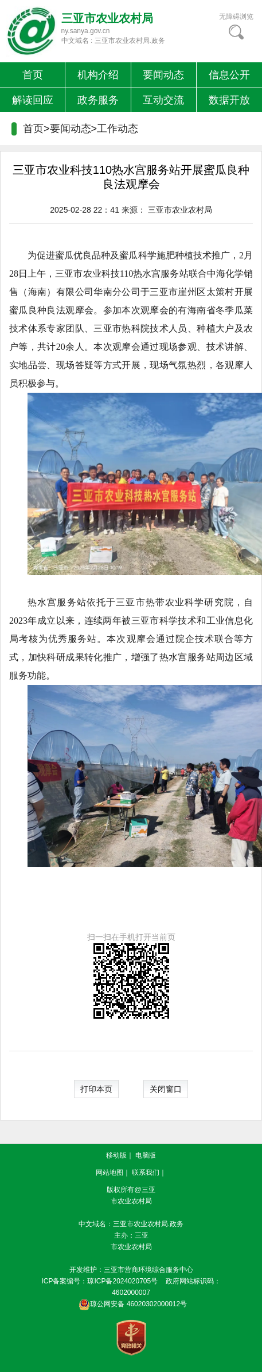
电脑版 (145, 1155)
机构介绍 (98, 75)
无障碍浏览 (236, 17)
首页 (32, 75)
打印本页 (96, 1089)
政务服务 (98, 100)
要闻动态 (163, 75)
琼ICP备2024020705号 (122, 1281)
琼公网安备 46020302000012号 (131, 1304)
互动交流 (163, 100)
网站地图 (109, 1172)
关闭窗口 (166, 1089)
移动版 (116, 1155)
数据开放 (229, 100)
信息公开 (229, 75)
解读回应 (32, 100)
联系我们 (145, 1172)
